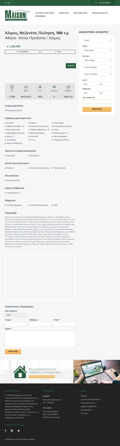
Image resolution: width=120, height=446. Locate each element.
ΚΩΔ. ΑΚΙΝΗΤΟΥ (88, 97)
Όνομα (8, 320)
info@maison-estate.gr (51, 417)
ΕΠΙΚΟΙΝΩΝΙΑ (40, 16)
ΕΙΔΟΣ (84, 46)
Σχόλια (8, 329)
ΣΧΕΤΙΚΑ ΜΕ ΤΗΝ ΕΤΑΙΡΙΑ (44, 13)
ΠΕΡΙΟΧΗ (85, 56)
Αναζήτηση (97, 109)
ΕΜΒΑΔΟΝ (86, 89)
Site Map (84, 413)
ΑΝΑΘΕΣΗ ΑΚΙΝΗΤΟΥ (100, 13)
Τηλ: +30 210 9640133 (50, 411)
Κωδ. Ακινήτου (11, 311)
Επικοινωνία (86, 410)
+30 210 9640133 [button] (22, 51)
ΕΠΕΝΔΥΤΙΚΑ (64, 13)
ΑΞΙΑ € (84, 80)
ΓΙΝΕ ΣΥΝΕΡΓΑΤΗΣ (80, 13)
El (7, 3)
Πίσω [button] (58, 51)
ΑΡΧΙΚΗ (83, 396)
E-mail (55, 320)
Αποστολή (13, 351)
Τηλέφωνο (33, 320)
